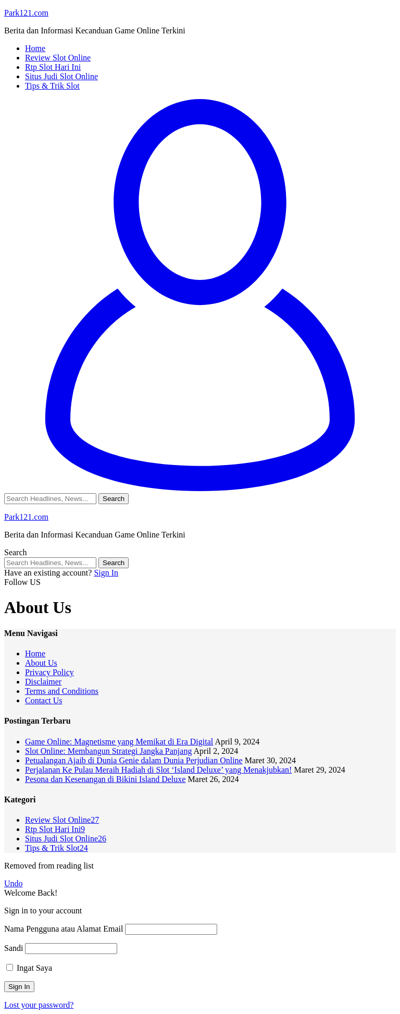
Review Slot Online (62, 819)
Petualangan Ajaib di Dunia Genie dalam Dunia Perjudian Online (134, 760)
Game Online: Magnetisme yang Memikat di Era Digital (119, 741)
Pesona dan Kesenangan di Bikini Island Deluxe (105, 779)
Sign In (106, 572)
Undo (13, 883)
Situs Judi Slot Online (65, 838)
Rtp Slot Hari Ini (55, 829)
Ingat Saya (29, 967)
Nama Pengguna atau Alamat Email (63, 928)
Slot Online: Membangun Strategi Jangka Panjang (108, 751)
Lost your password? (38, 1004)
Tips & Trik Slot (56, 848)
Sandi (13, 948)
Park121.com (26, 12)
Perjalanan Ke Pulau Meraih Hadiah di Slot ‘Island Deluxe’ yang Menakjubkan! (158, 769)
